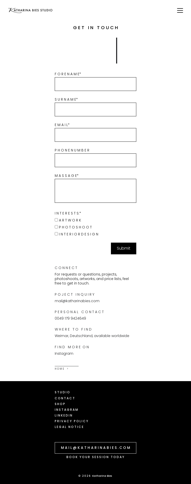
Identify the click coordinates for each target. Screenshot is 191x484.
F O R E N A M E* (68, 73)
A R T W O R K (68, 220)
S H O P (60, 404)
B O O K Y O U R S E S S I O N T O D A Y (95, 457)
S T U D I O (62, 392)
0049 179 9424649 (70, 318)
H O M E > (61, 369)
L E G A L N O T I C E (69, 427)
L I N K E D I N (63, 415)
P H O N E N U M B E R (72, 150)
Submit (123, 248)
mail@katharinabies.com (77, 300)
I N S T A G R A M (66, 410)
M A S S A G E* (67, 175)
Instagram (64, 353)
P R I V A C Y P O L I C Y (71, 421)
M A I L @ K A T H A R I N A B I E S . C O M (95, 447)
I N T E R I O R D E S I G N (76, 234)
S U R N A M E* (66, 99)
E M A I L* (62, 124)
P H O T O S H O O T (73, 227)
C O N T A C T (65, 398)
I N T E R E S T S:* (68, 213)
